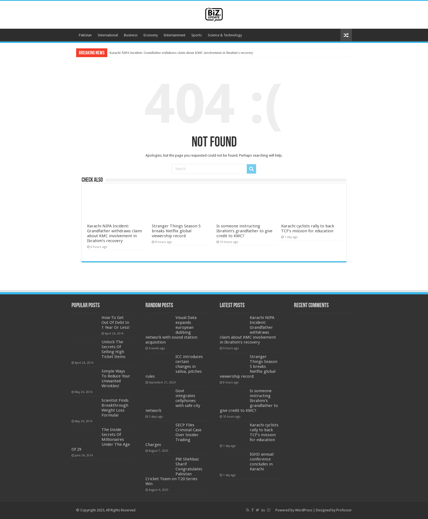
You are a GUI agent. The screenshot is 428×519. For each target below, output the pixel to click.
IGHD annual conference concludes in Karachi (262, 461)
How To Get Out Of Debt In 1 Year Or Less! (116, 322)
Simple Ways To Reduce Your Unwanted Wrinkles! (116, 378)
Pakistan (85, 35)
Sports (196, 35)
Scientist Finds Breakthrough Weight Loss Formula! (115, 408)
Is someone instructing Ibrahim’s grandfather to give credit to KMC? (244, 231)
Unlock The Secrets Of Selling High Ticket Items (113, 349)
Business (131, 35)
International (108, 35)
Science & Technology (225, 35)
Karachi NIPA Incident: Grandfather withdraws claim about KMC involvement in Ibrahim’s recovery (181, 53)
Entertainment (174, 35)
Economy (151, 35)
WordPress (303, 510)
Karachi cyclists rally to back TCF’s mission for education (307, 228)
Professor (344, 510)
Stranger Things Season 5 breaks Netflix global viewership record (176, 231)
